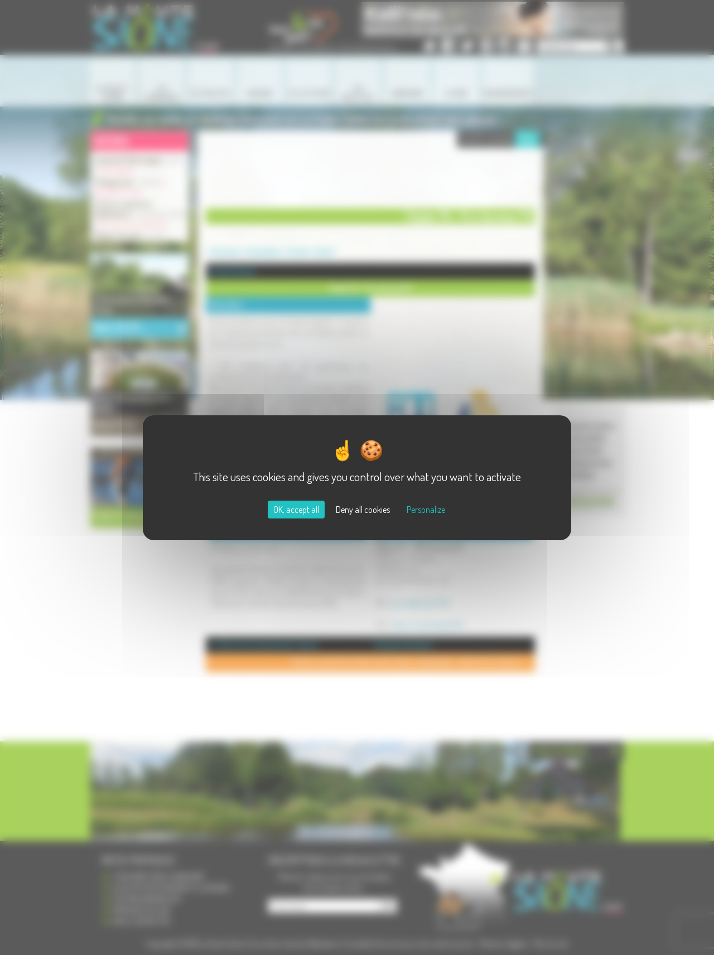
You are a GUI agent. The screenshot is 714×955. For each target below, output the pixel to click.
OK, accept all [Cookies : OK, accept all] (296, 509)
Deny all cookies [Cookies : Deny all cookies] (363, 509)
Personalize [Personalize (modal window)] (426, 509)
